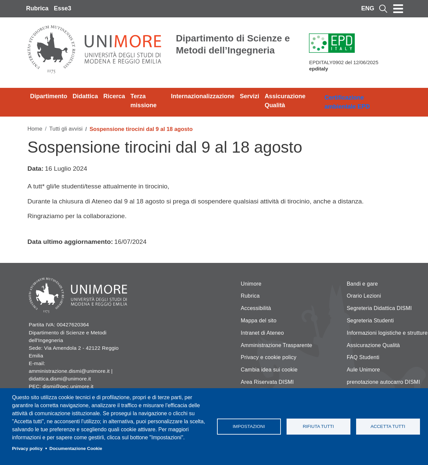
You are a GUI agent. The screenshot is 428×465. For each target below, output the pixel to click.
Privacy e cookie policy (268, 357)
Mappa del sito (259, 320)
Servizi (249, 96)
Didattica (85, 96)
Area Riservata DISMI (267, 382)
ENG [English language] (367, 8)
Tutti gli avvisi (66, 129)
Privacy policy (27, 448)
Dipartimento (48, 96)
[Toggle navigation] (398, 8)
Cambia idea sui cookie (269, 369)
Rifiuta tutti (318, 426)
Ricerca (114, 96)
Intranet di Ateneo (262, 333)
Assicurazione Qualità (284, 101)
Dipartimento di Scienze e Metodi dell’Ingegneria (233, 44)
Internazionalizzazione (202, 96)
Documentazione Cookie (75, 448)
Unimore (251, 284)
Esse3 (62, 8)
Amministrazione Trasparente (276, 345)
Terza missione (143, 101)
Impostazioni (249, 426)
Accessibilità (256, 308)
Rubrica (37, 8)
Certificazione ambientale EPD (347, 102)
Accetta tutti (387, 426)
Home (34, 129)
